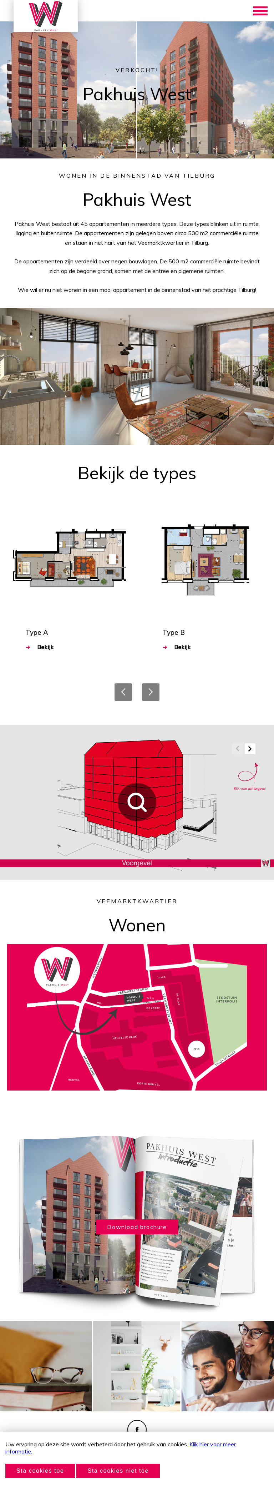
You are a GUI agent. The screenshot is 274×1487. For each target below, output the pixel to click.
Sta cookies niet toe (118, 1471)
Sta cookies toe (40, 1471)
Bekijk (40, 647)
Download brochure (137, 1226)
